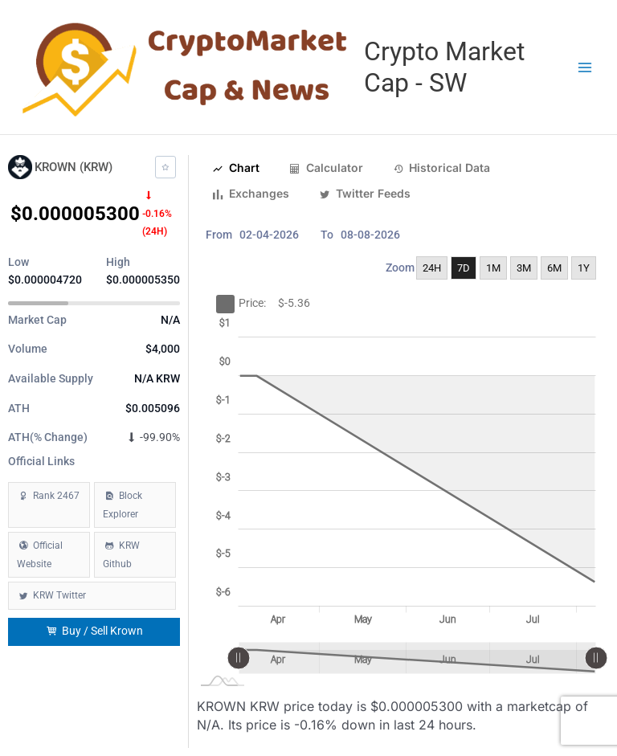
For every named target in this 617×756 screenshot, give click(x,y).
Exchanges (250, 193)
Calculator (326, 168)
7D (463, 268)
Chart (235, 168)
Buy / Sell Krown (95, 631)
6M (554, 268)
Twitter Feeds (365, 193)
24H (432, 268)
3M (524, 268)
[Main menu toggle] (585, 67)
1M (493, 268)
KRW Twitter (59, 595)
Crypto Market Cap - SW (444, 66)
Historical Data (442, 168)
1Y (584, 268)
